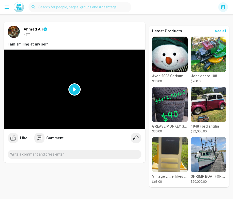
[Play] (74, 89)
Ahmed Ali (33, 29)
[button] (79, 7)
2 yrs (27, 34)
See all (220, 31)
